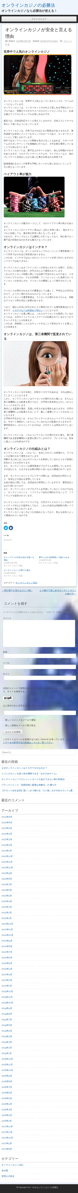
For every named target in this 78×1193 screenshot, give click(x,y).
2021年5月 (6, 895)
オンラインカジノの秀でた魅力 (17, 570)
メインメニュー (39, 19)
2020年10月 (7, 935)
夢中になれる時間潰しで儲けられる (54, 557)
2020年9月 (6, 940)
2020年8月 (6, 946)
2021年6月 (6, 890)
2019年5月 (6, 1030)
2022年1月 (6, 850)
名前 (5, 652)
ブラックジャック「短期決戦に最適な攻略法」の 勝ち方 (28, 785)
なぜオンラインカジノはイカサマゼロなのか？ (24, 768)
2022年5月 (6, 828)
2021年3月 (6, 907)
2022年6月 (6, 822)
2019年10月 (7, 1002)
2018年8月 (6, 1081)
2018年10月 (7, 1070)
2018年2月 (6, 1115)
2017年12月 (7, 1126)
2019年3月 (6, 1042)
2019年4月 (6, 1036)
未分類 (4, 1170)
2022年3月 (6, 839)
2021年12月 (7, 856)
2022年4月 (6, 833)
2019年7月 (6, 1019)
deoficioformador (49, 41)
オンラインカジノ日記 (26, 582)
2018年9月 (6, 1076)
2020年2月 (6, 980)
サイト (6, 674)
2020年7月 (6, 952)
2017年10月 (7, 1137)
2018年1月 (6, 1121)
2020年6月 (6, 957)
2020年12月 (7, 924)
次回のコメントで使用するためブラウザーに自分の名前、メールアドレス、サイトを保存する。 (38, 690)
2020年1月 (6, 985)
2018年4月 (6, 1104)
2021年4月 (6, 901)
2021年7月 (6, 884)
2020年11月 (7, 929)
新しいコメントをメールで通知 (20, 720)
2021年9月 (6, 873)
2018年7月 (6, 1087)
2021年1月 (6, 918)
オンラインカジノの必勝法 (28, 5)
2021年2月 (6, 912)
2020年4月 (6, 969)
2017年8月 (6, 1149)
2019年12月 (7, 991)
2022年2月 (6, 845)
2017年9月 (6, 1143)
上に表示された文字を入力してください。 (23, 705)
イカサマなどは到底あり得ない (27, 310)
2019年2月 (6, 1047)
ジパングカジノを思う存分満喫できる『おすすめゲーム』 (29, 773)
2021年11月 (7, 862)
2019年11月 (7, 997)
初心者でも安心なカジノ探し (17, 590)
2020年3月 (6, 974)
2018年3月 (6, 1109)
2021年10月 (7, 867)
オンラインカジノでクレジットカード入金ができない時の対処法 (33, 779)
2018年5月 (6, 1098)
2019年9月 (6, 1008)
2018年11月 (7, 1064)
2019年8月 (6, 1014)
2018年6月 (6, 1092)
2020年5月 (6, 963)
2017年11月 (7, 1132)
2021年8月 (6, 878)
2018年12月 (7, 1059)
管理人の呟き (8, 1176)
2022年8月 (6, 817)
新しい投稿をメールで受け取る (20, 725)
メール (7, 663)
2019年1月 (6, 1053)
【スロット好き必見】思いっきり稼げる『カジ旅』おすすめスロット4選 (37, 790)
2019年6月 (6, 1025)
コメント (7, 618)
